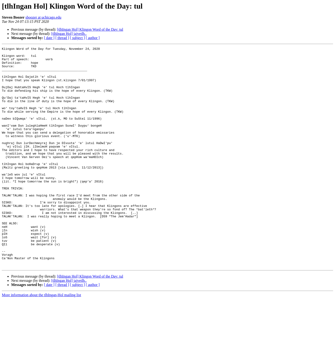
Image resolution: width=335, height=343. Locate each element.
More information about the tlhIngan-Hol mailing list (41, 339)
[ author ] (93, 38)
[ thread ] (62, 38)
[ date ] (49, 38)
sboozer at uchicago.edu (43, 17)
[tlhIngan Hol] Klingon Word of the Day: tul (90, 29)
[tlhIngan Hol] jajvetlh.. (69, 34)
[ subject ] (77, 38)
